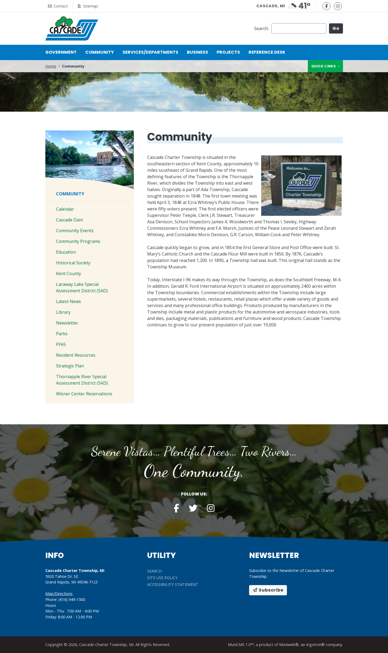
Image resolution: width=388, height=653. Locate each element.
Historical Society (73, 263)
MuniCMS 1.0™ (241, 644)
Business (197, 52)
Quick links (324, 66)
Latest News (68, 301)
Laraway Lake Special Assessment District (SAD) (82, 287)
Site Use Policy (162, 577)
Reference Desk (267, 52)
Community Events (75, 231)
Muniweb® (289, 644)
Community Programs (78, 241)
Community (101, 52)
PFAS (61, 344)
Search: (261, 28)
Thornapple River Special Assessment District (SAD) (82, 380)
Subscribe (268, 590)
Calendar (65, 209)
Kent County (68, 273)
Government (61, 52)
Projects (228, 52)
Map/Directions (59, 593)
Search (154, 571)
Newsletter (67, 323)
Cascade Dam (69, 220)
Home (50, 66)
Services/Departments (150, 52)
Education (66, 252)
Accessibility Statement (172, 584)
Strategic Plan (70, 366)
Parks (62, 334)
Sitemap (88, 6)
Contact (58, 6)
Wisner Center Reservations (84, 394)
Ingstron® (315, 644)
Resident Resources (75, 355)
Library (63, 312)
